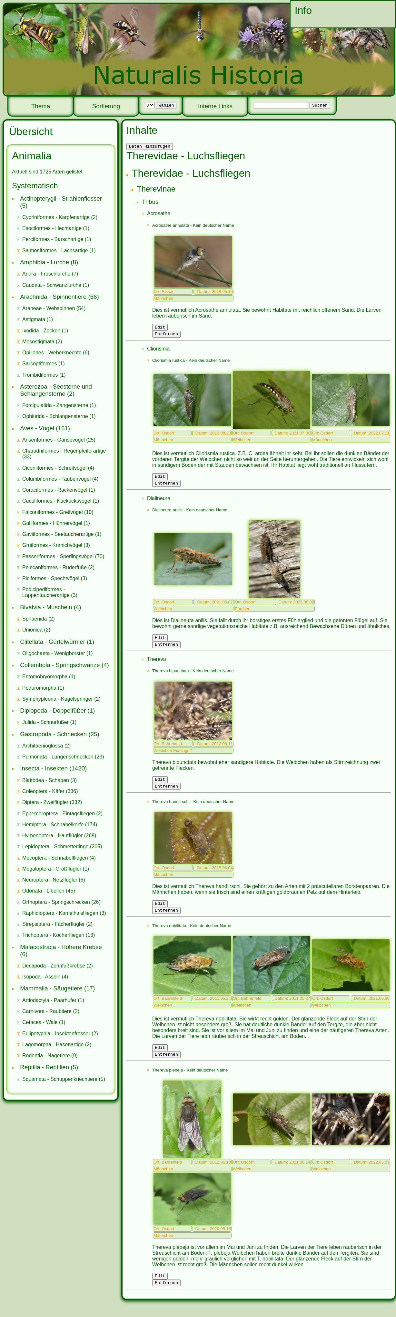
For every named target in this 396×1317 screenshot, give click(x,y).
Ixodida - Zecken (41, 330)
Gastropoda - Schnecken (53, 734)
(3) (56, 545)
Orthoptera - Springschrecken (56, 902)
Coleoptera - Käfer (43, 791)
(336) (50, 791)
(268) (59, 835)
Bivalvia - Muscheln (46, 607)
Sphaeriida (34, 619)
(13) (58, 935)
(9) (50, 1055)
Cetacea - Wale (40, 1022)
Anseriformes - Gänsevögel (53, 440)
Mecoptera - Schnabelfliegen (55, 858)
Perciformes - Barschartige (52, 239)
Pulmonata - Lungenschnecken (58, 756)
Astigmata (33, 319)
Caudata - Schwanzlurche (51, 285)
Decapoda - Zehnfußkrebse (53, 965)
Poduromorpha (39, 688)
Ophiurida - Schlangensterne (55, 416)
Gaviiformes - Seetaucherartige (58, 534)
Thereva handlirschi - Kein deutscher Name (193, 810)
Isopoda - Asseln (41, 976)
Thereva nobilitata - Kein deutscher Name (191, 936)
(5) (63, 1079)
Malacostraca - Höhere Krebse (61, 947)
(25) (58, 440)
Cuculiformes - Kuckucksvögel (56, 501)
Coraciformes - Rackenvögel (54, 490)
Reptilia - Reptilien (44, 1067)
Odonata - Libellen (43, 891)
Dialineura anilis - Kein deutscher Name (189, 514)
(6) (55, 352)
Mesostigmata (38, 341)
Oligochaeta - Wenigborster (53, 653)
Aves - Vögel (37, 428)
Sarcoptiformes (39, 363)
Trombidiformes (40, 375)
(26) (61, 902)
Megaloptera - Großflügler (51, 869)
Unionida (32, 629)
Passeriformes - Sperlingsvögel (58, 556)
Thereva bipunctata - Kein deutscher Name (193, 677)
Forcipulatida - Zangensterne (55, 405)
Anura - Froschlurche (46, 274)
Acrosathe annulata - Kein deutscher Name (193, 226)
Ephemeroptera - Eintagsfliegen (58, 813)
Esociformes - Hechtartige (52, 228)
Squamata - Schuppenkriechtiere (59, 1079)
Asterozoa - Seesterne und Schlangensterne (56, 390)
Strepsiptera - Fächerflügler (53, 924)
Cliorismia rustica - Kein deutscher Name (191, 363)
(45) (48, 891)
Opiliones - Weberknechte (52, 352)
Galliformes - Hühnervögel (52, 523)
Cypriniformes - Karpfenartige (56, 217)
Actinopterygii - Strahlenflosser (61, 198)
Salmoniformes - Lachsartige (55, 250)
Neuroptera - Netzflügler (49, 880)
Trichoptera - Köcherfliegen (53, 935)
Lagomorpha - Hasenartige (53, 1044)
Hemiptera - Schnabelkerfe (53, 824)
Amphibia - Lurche (44, 262)
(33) (64, 453)
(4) (58, 468)
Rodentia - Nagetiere (46, 1055)
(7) (50, 274)
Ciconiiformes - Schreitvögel (54, 468)
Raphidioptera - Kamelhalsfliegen (60, 913)
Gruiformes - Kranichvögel (52, 545)
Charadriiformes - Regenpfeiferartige (64, 451)
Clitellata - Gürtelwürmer (52, 641)
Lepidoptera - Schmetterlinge (55, 846)
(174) (59, 824)
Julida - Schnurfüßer (45, 722)
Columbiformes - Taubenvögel (56, 479)
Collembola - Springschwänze (60, 665)
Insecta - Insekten (44, 768)
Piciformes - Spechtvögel (50, 578)
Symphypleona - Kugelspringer (57, 699)
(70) (63, 556)
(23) (63, 756)
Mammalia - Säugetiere (51, 988)
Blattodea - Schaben (45, 780)
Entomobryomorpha (45, 676)
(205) (62, 846)
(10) (58, 512)
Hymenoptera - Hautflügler (52, 835)
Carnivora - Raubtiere (47, 1011)
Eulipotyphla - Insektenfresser (56, 1033)
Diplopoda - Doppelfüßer (53, 710)
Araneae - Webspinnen (48, 308)
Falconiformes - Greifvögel (52, 512)
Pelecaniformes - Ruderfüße (54, 567)
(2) (59, 217)
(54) (53, 308)
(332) (52, 802)
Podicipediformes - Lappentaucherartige (46, 592)
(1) (55, 228)
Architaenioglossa (42, 745)
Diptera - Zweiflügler (45, 802)
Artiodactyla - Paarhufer (49, 1000)
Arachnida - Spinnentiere (53, 296)
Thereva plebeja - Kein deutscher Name (190, 1082)
